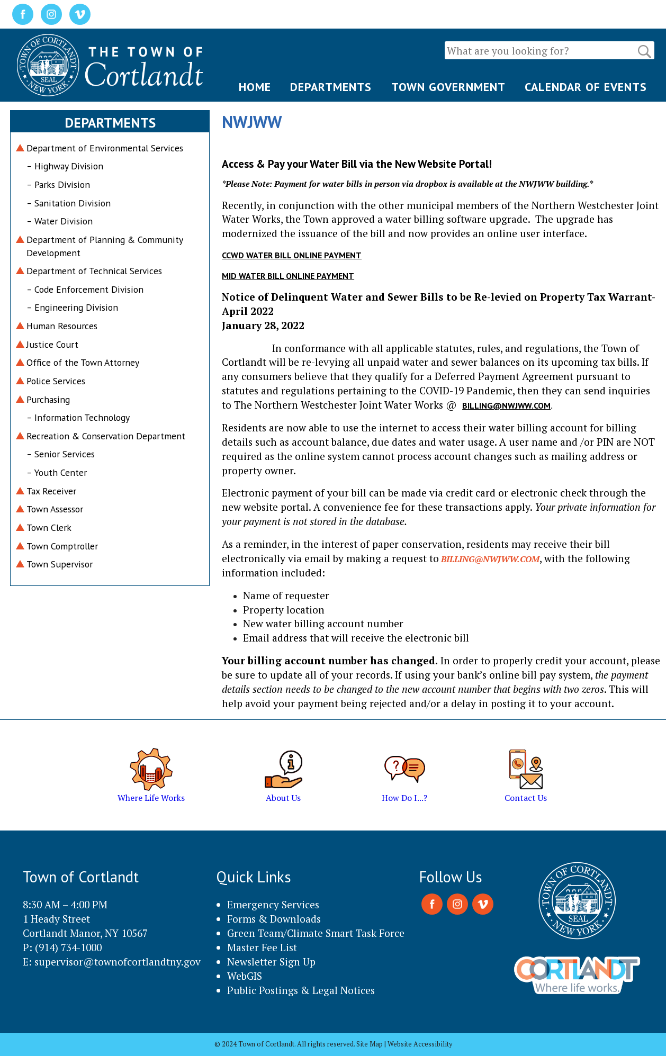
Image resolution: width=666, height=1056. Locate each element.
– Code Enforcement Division (84, 289)
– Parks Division (58, 184)
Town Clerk (48, 527)
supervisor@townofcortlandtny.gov (117, 961)
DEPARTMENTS (331, 86)
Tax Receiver (51, 491)
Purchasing (48, 399)
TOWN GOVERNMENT (448, 86)
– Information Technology (78, 417)
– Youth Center (56, 472)
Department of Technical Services (94, 271)
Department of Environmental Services (104, 148)
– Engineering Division (72, 307)
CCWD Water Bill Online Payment (292, 255)
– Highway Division (64, 166)
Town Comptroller (62, 546)
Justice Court (52, 344)
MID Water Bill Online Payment (288, 275)
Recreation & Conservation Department (105, 436)
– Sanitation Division (68, 203)
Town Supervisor (59, 564)
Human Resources (61, 326)
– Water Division (59, 221)
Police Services (55, 381)
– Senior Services (60, 454)
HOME (255, 86)
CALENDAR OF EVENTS (586, 86)
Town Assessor (54, 509)
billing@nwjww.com (506, 405)
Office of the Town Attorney (82, 362)
